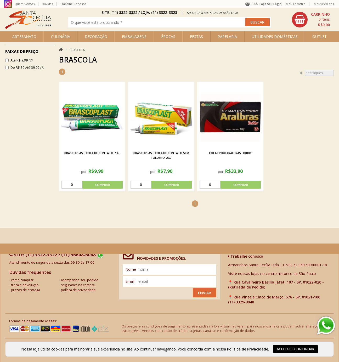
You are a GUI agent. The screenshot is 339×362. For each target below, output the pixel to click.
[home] (28, 27)
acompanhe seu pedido (79, 279)
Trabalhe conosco (245, 255)
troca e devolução (25, 284)
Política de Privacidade (247, 349)
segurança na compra (78, 284)
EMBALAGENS (134, 36)
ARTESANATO (24, 36)
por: (84, 171)
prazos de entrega (25, 289)
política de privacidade (78, 289)
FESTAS (196, 36)
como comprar (22, 279)
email (129, 280)
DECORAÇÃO (96, 36)
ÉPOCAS (168, 36)
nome (130, 268)
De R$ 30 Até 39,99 (27, 67)
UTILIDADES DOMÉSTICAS (275, 36)
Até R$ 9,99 (21, 60)
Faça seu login (270, 4)
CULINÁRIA (60, 36)
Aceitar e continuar (295, 349)
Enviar (204, 292)
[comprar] (92, 184)
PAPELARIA (227, 36)
